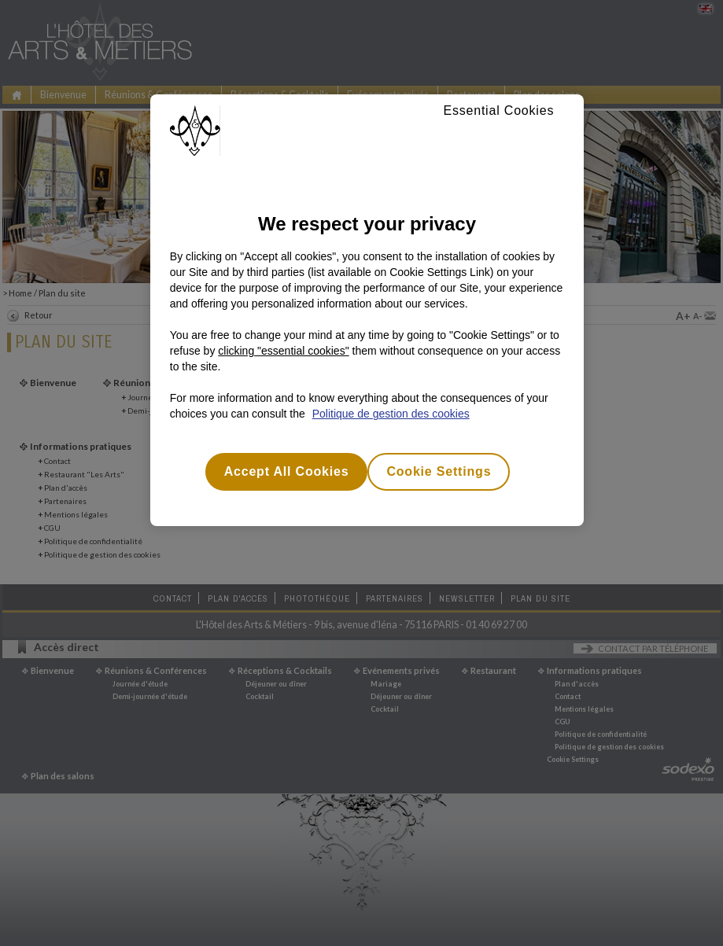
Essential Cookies (498, 110)
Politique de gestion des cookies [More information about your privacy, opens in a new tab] (391, 413)
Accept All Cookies (286, 471)
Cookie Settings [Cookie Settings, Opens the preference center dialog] (438, 471)
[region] (367, 310)
